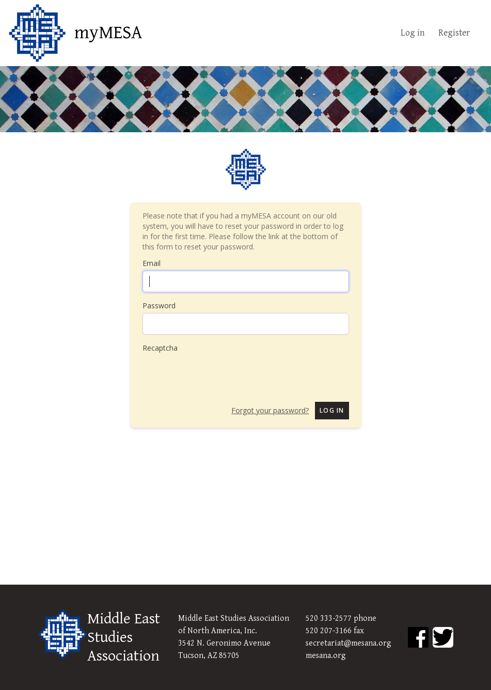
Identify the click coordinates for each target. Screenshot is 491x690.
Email (151, 263)
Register (454, 32)
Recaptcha (160, 348)
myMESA (108, 33)
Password (159, 305)
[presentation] (220, 373)
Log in (413, 32)
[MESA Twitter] (443, 637)
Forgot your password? (270, 410)
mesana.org (326, 656)
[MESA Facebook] (418, 637)
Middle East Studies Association (123, 637)
